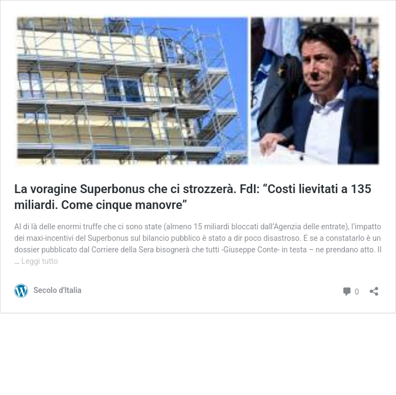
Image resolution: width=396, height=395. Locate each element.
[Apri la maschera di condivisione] (374, 287)
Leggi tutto (39, 261)
